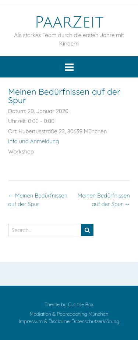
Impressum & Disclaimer (45, 321)
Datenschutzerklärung (95, 321)
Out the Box (80, 304)
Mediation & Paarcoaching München (68, 314)
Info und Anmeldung (33, 141)
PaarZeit (69, 22)
